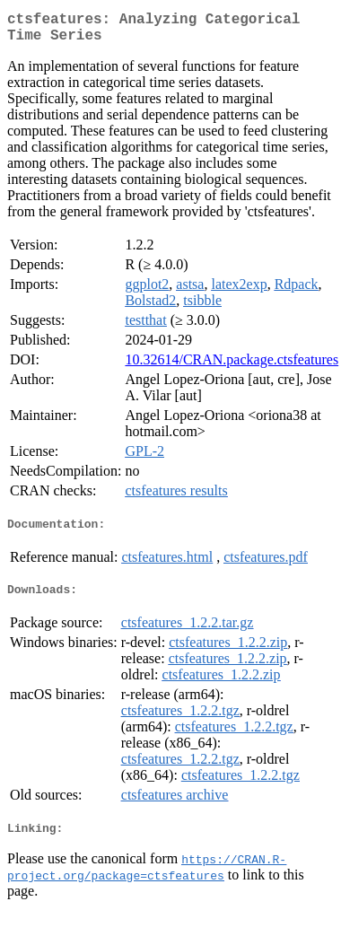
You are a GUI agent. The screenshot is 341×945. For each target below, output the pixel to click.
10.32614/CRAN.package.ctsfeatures (231, 366)
